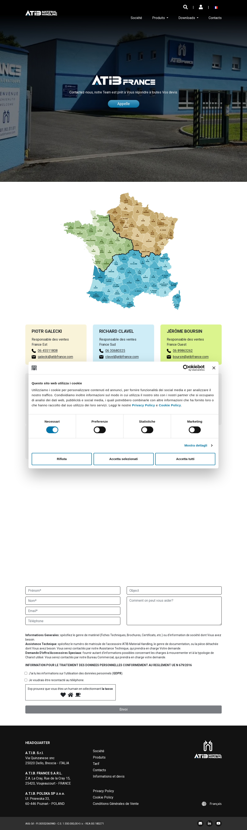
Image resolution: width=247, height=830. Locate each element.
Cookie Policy (170, 405)
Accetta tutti (185, 459)
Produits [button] (159, 18)
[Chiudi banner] (213, 367)
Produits (99, 757)
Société (136, 18)
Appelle (123, 105)
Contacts (215, 18)
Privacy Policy (143, 405)
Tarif (96, 764)
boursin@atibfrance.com (192, 357)
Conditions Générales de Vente (116, 804)
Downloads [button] (187, 18)
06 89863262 (184, 351)
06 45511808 (46, 351)
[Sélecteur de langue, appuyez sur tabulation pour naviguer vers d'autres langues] (217, 7)
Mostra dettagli (195, 445)
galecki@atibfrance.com (53, 357)
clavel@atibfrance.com (122, 358)
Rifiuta (62, 459)
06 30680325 (115, 352)
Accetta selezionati (123, 459)
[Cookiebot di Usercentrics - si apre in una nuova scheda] (186, 368)
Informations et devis (109, 776)
